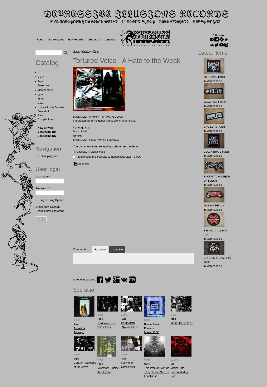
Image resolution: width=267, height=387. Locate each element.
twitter (108, 279)
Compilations (45, 119)
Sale (40, 115)
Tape (40, 81)
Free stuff (43, 111)
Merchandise (45, 90)
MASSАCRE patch (215, 205)
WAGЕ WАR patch (215, 101)
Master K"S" (151, 332)
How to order (76, 39)
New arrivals (46, 127)
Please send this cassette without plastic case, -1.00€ (109, 156)
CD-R (41, 76)
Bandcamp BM (47, 131)
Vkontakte (117, 249)
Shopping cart (49, 156)
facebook (100, 279)
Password (42, 188)
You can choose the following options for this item (105, 146)
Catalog (47, 63)
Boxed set (44, 85)
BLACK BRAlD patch (216, 151)
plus (116, 279)
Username (42, 176)
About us (94, 39)
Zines (41, 98)
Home (40, 39)
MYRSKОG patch (214, 76)
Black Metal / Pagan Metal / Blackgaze (96, 139)
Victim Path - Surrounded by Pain (179, 372)
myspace (132, 279)
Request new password (49, 210)
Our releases (56, 39)
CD (40, 72)
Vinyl (40, 94)
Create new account (47, 206)
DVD (40, 102)
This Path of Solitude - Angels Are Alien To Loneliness (156, 372)
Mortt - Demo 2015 (182, 323)
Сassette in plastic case (91, 151)
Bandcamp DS (47, 135)
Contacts (109, 39)
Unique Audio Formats (51, 107)
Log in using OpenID (52, 200)
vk (124, 279)
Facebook (100, 249)
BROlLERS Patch (214, 126)
